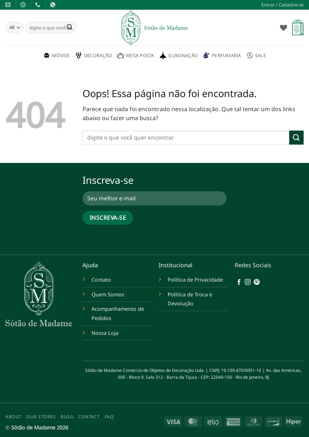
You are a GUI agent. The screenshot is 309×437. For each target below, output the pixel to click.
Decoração (93, 55)
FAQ (109, 417)
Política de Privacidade (195, 279)
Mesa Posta (135, 55)
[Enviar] (70, 28)
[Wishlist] (283, 28)
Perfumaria (222, 55)
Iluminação (178, 55)
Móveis (56, 55)
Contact (89, 417)
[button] (282, 4)
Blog (67, 417)
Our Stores (41, 417)
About (13, 417)
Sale (256, 55)
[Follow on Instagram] (248, 282)
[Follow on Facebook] (239, 282)
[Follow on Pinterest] (256, 282)
